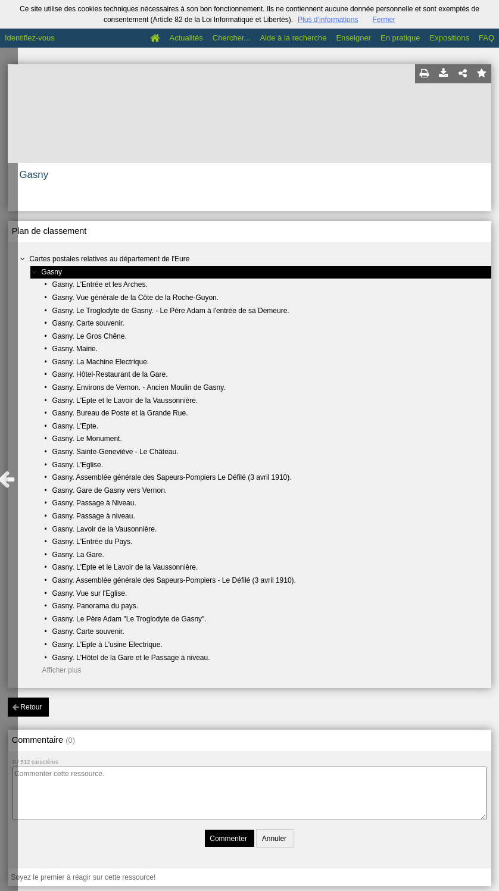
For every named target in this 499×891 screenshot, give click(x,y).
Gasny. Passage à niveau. (93, 516)
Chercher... (232, 37)
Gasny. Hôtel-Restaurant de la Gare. (110, 374)
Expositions (449, 37)
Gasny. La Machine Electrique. (100, 362)
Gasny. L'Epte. (75, 426)
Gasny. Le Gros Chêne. (89, 336)
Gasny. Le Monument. (87, 438)
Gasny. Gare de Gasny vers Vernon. (109, 490)
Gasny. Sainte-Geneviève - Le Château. (115, 452)
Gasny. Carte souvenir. (88, 323)
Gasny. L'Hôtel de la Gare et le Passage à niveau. (131, 658)
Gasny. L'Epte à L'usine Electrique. (107, 644)
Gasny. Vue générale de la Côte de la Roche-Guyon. (135, 297)
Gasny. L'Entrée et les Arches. (100, 284)
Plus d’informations (328, 19)
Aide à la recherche (293, 37)
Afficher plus (62, 670)
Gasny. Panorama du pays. (95, 606)
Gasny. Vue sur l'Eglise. (89, 593)
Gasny (51, 272)
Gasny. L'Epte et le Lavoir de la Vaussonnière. (125, 400)
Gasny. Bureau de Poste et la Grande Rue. (120, 413)
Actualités (185, 37)
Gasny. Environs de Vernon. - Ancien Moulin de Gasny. (139, 387)
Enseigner (353, 37)
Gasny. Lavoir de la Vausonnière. (104, 529)
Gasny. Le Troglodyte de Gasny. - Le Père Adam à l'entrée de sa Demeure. (170, 311)
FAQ (486, 37)
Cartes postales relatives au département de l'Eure (109, 259)
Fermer (383, 19)
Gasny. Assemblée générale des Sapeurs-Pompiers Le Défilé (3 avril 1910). (172, 477)
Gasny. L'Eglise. (77, 465)
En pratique (400, 37)
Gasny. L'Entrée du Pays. (92, 541)
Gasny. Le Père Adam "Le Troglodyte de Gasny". (129, 619)
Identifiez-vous (30, 37)
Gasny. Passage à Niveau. (94, 503)
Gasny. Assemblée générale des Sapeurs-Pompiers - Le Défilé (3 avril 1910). (174, 580)
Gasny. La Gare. (78, 555)
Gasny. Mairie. (75, 349)
